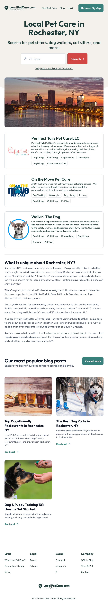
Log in (71, 8)
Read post (11, 452)
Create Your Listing (14, 566)
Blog (62, 8)
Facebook (60, 560)
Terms (33, 560)
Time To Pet (87, 566)
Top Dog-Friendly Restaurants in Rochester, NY (24, 425)
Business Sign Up (91, 8)
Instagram (61, 566)
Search (77, 59)
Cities (7, 571)
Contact (85, 571)
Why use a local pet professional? (54, 68)
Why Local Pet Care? (14, 560)
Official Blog (87, 560)
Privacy (34, 566)
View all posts (93, 361)
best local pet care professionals (66, 333)
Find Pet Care (49, 8)
